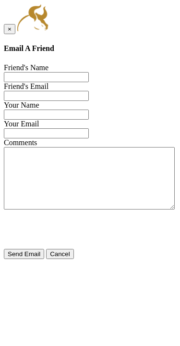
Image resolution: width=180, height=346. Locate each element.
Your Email (21, 124)
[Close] (9, 29)
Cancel (60, 254)
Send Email (24, 254)
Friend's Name (26, 67)
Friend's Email (26, 86)
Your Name (21, 105)
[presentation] (77, 230)
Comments (20, 142)
